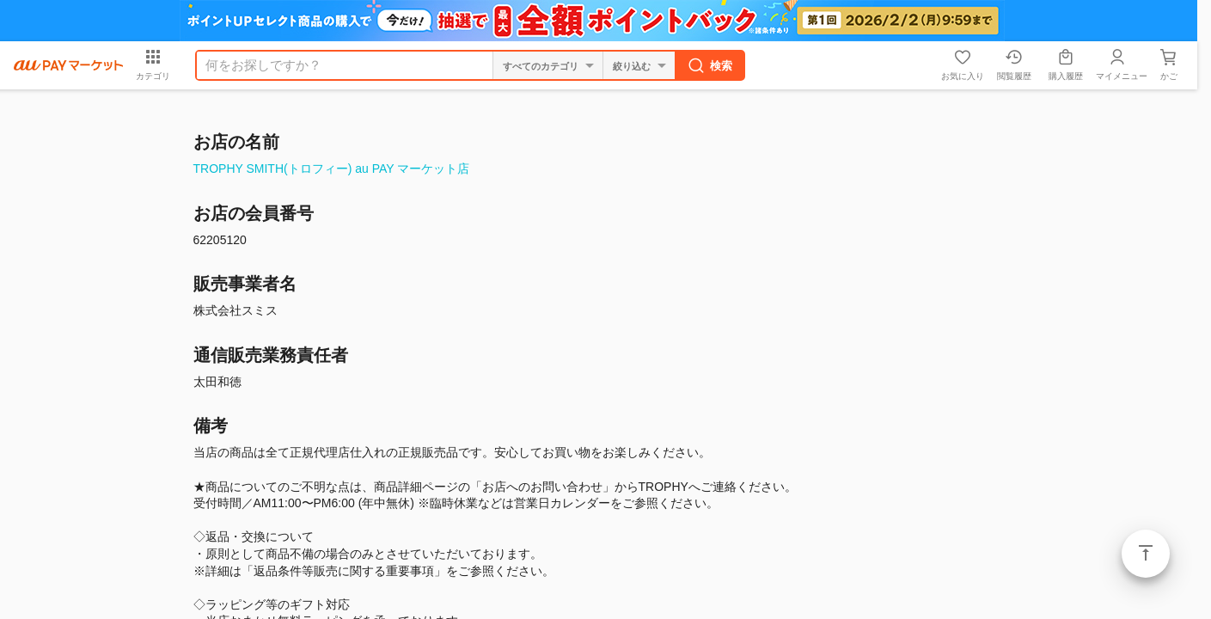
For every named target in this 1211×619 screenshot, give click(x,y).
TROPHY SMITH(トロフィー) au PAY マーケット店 (331, 168)
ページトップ (1146, 554)
